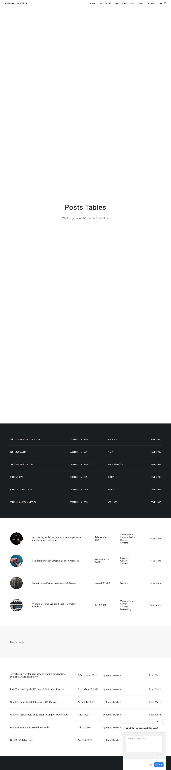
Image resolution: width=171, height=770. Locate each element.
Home (92, 3)
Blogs (140, 3)
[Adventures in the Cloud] (16, 3)
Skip (150, 765)
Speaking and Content (124, 3)
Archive (151, 3)
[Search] (164, 3)
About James (105, 3)
